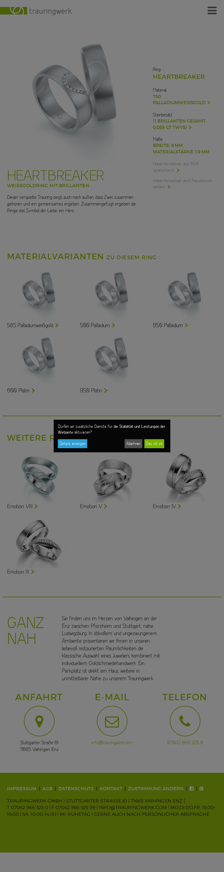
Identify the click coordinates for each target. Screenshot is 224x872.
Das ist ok (154, 443)
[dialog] (112, 436)
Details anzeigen (73, 443)
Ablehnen (133, 443)
